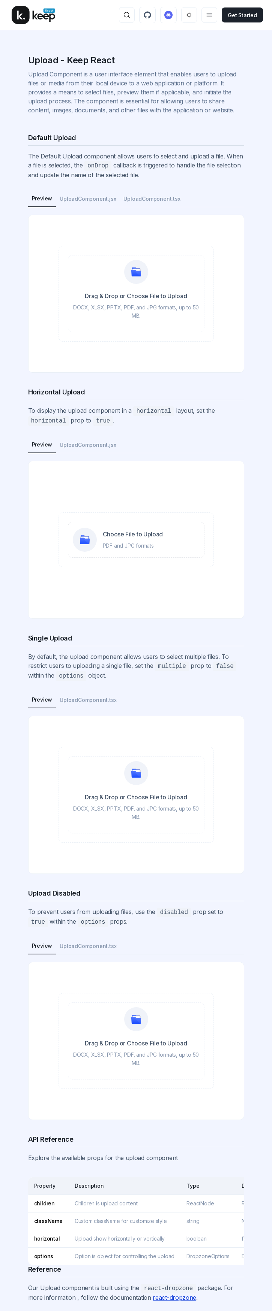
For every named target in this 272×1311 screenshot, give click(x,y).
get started (242, 15)
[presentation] (136, 293)
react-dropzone (174, 1297)
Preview (42, 198)
